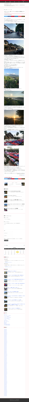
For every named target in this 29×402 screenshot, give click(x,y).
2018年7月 (5, 385)
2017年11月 (5, 391)
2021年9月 (5, 356)
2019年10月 (5, 373)
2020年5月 (5, 367)
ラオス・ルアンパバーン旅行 (9, 9)
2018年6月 (5, 386)
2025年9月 (5, 334)
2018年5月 (5, 387)
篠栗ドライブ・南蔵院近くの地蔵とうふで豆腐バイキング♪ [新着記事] (13, 287)
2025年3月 (5, 338)
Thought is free (18, 400)
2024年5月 (5, 345)
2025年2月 (5, 339)
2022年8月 (5, 351)
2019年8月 (5, 375)
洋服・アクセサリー (6, 321)
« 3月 (4, 254)
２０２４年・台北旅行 (6, 316)
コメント (5, 224)
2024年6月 (5, 344)
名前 (4, 230)
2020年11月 (5, 362)
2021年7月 (5, 357)
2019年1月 (5, 380)
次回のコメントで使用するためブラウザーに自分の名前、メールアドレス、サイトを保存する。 (13, 238)
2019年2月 (5, 379)
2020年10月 (5, 363)
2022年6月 (5, 352)
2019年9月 (5, 374)
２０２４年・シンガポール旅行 (7, 317)
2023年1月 (5, 350)
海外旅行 (5, 323)
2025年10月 (5, 333)
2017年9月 (5, 393)
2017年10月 (5, 392)
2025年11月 (5, 332)
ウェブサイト (5, 235)
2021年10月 (5, 355)
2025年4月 (5, 337)
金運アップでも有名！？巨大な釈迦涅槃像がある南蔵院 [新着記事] (13, 291)
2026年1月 (5, 331)
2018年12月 (5, 381)
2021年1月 (5, 361)
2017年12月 (5, 390)
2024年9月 (5, 343)
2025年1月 (5, 340)
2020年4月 (5, 368)
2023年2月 (5, 349)
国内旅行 (5, 322)
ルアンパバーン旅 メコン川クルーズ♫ (12, 195)
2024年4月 (5, 346)
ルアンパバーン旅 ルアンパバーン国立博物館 (13, 208)
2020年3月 (5, 369)
